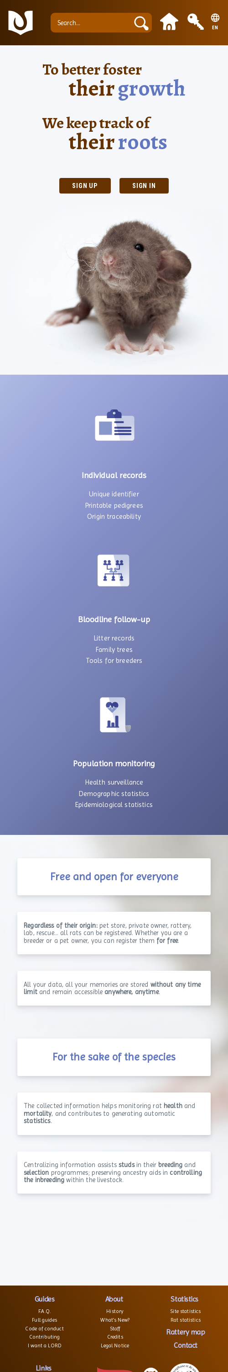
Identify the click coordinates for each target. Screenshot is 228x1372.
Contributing (44, 1337)
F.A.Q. (44, 1311)
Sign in (144, 186)
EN (215, 28)
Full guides (44, 1320)
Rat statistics (186, 1320)
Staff (115, 1328)
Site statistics (185, 1311)
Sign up (85, 186)
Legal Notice (115, 1345)
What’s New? (115, 1320)
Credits (115, 1337)
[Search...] (92, 22)
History (115, 1311)
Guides (44, 1299)
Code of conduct (44, 1328)
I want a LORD (44, 1345)
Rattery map (185, 1332)
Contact (185, 1345)
